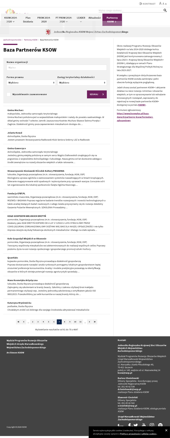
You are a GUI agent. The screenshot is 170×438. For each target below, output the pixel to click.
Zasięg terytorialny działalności (76, 78)
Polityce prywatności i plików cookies (138, 433)
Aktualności (139, 19)
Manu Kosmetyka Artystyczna (22, 282)
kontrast (146, 3)
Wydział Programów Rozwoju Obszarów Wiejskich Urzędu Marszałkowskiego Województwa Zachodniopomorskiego (27, 346)
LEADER (126, 21)
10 (75, 323)
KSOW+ (142, 106)
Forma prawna (15, 78)
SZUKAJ (97, 96)
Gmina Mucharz (15, 111)
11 (81, 323)
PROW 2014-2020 (88, 21)
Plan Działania (73, 21)
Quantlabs (12, 259)
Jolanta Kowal (14, 134)
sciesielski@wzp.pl (127, 407)
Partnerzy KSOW (157, 21)
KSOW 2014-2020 (55, 21)
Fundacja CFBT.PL (16, 195)
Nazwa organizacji (17, 63)
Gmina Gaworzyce (16, 150)
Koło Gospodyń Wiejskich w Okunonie (26, 240)
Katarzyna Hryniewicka (19, 304)
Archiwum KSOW (15, 354)
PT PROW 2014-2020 (108, 21)
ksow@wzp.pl (125, 374)
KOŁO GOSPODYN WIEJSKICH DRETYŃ (26, 217)
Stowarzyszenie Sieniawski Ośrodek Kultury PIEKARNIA (35, 172)
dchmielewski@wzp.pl (129, 391)
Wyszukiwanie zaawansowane (29, 96)
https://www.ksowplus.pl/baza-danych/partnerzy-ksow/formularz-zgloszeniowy (135, 119)
